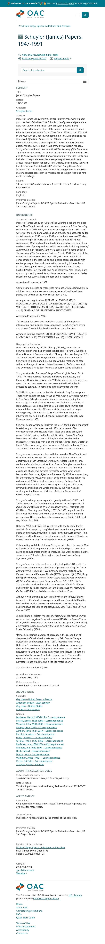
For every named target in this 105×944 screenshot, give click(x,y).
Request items (61, 58)
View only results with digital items (40, 54)
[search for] (49, 70)
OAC (30, 14)
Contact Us (22, 933)
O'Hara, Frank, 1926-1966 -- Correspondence (39, 740)
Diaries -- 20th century (28, 709)
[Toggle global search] (85, 15)
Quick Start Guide (25, 917)
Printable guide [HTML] (34, 58)
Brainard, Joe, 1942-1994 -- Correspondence (39, 747)
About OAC (22, 907)
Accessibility (22, 930)
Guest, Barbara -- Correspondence (34, 737)
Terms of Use (23, 923)
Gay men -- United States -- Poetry (34, 699)
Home (19, 904)
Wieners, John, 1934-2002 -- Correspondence (39, 724)
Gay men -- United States (29, 706)
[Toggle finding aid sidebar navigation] (52, 81)
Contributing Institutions (29, 910)
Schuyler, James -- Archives (30, 764)
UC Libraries (75, 895)
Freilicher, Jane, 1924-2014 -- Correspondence (40, 744)
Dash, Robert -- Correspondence (33, 751)
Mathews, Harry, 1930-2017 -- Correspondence (40, 717)
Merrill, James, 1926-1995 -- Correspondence (39, 720)
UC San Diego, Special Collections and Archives (45, 26)
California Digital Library (46, 898)
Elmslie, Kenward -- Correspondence (35, 734)
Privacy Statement (25, 926)
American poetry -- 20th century (33, 702)
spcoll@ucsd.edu (25, 870)
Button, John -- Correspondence (33, 754)
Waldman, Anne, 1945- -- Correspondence (38, 757)
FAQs (19, 914)
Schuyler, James (24, 111)
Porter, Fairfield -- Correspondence (34, 761)
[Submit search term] (80, 70)
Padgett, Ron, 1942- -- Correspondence (36, 727)
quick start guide (65, 3)
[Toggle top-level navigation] (77, 15)
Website (20, 873)
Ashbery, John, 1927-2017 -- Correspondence (39, 730)
